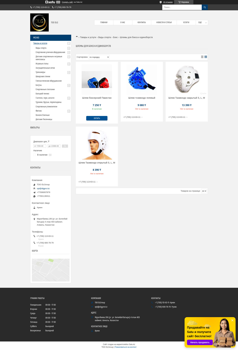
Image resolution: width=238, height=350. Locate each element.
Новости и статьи (164, 22)
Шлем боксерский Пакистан (97, 97)
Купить (97, 118)
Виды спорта (104, 37)
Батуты (39, 85)
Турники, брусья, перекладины (48, 102)
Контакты (142, 22)
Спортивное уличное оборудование (50, 52)
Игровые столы (42, 64)
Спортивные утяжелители (46, 106)
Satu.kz (132, 344)
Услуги (186, 22)
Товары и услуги (88, 37)
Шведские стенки (43, 76)
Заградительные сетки (45, 68)
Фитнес (39, 111)
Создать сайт (67, 2)
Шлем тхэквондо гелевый (141, 97)
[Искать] (205, 7)
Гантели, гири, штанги (45, 98)
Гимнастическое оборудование (49, 81)
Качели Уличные (42, 115)
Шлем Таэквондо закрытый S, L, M (186, 97)
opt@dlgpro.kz (43, 188)
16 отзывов (168, 2)
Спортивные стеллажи (45, 89)
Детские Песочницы (44, 119)
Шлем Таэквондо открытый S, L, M (97, 162)
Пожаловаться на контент (125, 347)
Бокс (115, 37)
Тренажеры (40, 72)
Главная (103, 22)
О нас (122, 22)
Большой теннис (42, 94)
